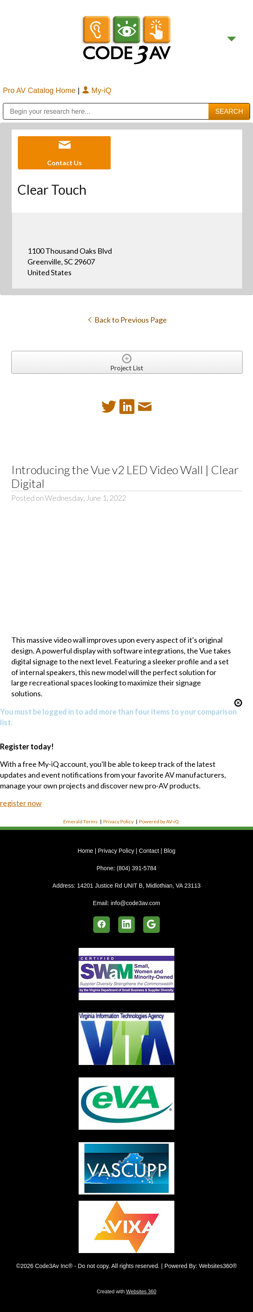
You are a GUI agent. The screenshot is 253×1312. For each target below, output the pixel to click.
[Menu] (231, 39)
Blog (169, 850)
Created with (126, 1292)
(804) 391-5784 (136, 868)
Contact (149, 850)
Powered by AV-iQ (159, 821)
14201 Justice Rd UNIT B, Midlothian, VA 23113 (139, 885)
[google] (151, 924)
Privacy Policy (118, 821)
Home (85, 850)
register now (21, 803)
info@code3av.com (135, 903)
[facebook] (101, 924)
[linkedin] (126, 924)
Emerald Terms (80, 821)
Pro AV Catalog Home (40, 90)
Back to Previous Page (127, 319)
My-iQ (97, 90)
